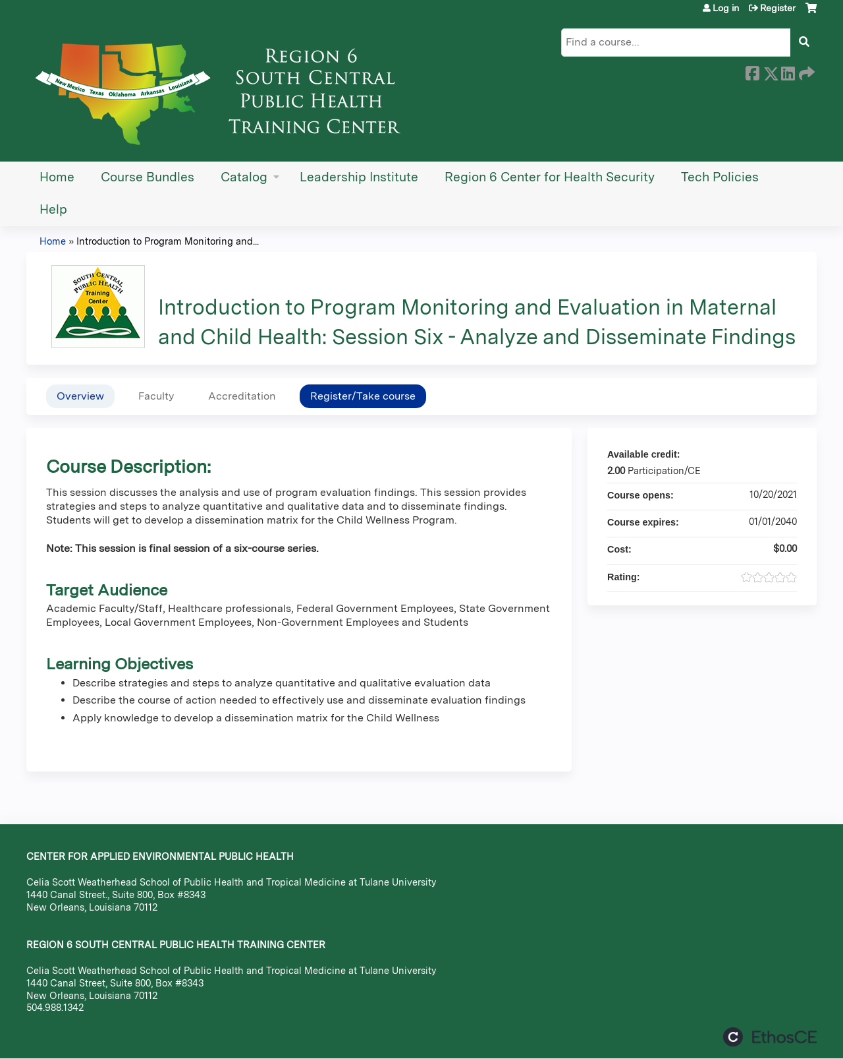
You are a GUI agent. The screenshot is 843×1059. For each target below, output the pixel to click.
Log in (726, 8)
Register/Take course (363, 396)
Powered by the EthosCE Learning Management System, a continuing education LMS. (770, 1036)
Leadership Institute (359, 177)
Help (53, 209)
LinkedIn (787, 71)
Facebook (752, 71)
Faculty (156, 396)
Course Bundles (147, 177)
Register (778, 8)
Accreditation (242, 396)
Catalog (244, 177)
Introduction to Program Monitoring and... (167, 241)
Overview (80, 396)
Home (57, 177)
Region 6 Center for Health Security (550, 177)
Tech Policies (720, 177)
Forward (805, 71)
